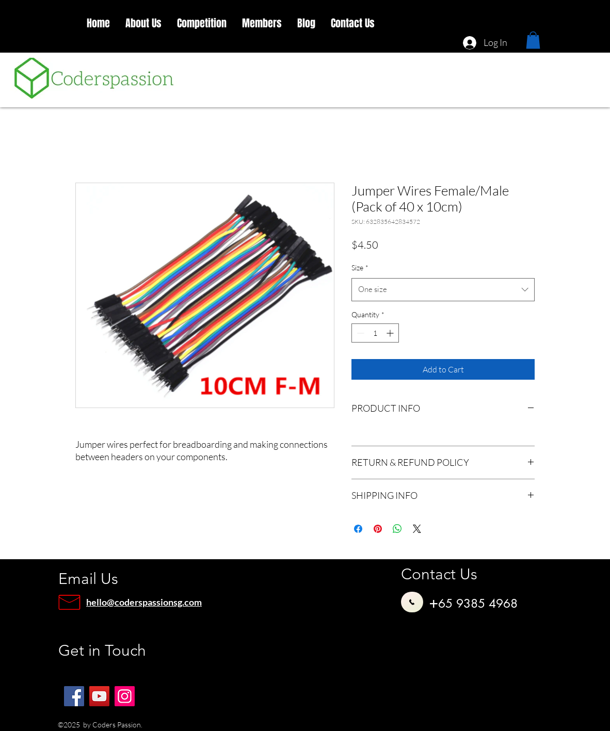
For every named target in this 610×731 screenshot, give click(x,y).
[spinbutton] (375, 333)
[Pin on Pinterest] (378, 529)
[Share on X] (417, 529)
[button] (143, 23)
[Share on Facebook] (358, 529)
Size (359, 267)
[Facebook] (74, 696)
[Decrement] (359, 333)
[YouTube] (99, 696)
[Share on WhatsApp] (397, 529)
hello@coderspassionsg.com (144, 602)
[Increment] (390, 333)
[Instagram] (125, 696)
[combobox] (443, 289)
